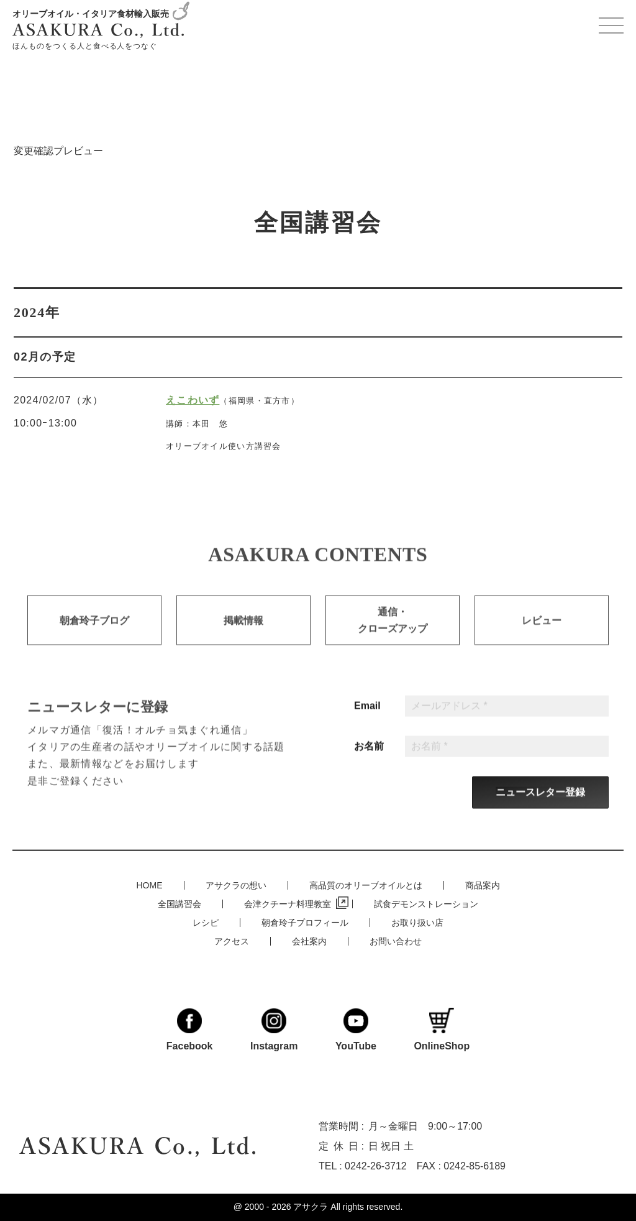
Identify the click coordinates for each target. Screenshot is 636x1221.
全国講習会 (179, 903)
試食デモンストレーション (426, 903)
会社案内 (309, 940)
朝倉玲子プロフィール (304, 922)
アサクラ (310, 1207)
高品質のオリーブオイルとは (365, 884)
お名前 (369, 757)
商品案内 (482, 884)
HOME (150, 884)
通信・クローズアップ (392, 631)
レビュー (541, 631)
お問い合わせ (396, 940)
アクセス (231, 940)
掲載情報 (243, 631)
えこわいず (192, 400)
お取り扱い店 (417, 922)
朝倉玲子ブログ (94, 631)
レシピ (206, 922)
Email (367, 716)
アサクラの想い (236, 884)
